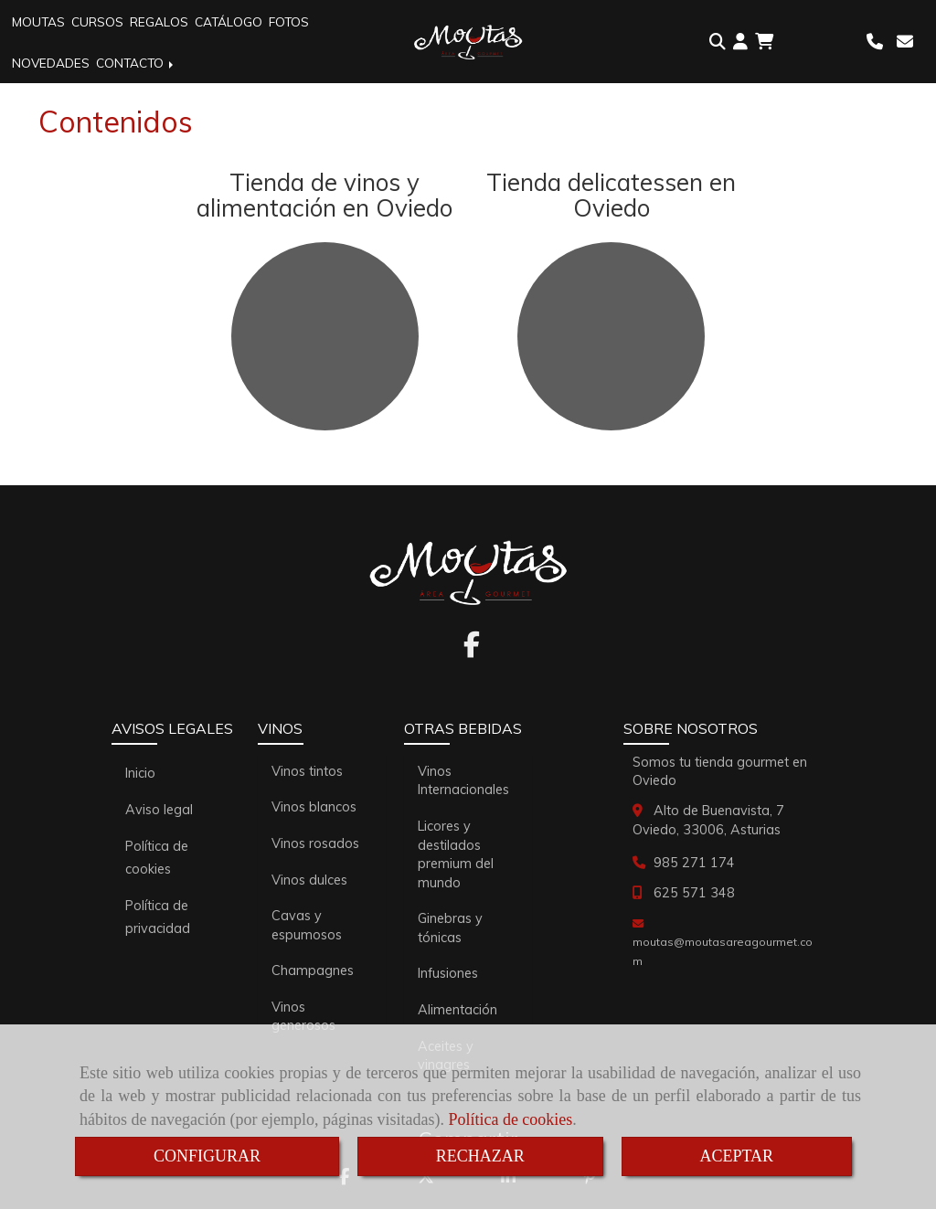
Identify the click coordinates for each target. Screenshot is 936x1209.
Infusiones (448, 973)
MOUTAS (38, 21)
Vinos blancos (313, 807)
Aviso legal (159, 809)
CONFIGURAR (207, 1156)
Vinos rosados (315, 843)
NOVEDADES (51, 62)
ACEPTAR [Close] (737, 1156)
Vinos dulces (309, 880)
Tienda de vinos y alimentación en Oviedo (324, 195)
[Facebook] (471, 650)
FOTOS (289, 21)
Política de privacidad (157, 917)
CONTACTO (136, 62)
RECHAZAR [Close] (480, 1156)
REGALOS (159, 21)
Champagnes (312, 970)
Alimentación (457, 1010)
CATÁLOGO (228, 21)
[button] (740, 42)
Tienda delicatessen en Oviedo (611, 195)
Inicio (140, 773)
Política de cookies (510, 1119)
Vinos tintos (307, 771)
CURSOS (97, 21)
